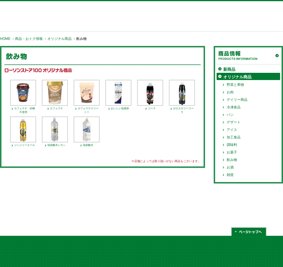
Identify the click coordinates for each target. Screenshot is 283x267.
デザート (234, 122)
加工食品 (234, 137)
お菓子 (232, 152)
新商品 (229, 69)
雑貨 (230, 175)
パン (230, 115)
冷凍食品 (234, 107)
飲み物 (232, 160)
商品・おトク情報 (29, 39)
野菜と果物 (235, 85)
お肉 (230, 92)
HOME (5, 39)
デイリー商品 (237, 100)
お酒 (230, 167)
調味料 (232, 145)
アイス (232, 130)
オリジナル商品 (59, 39)
